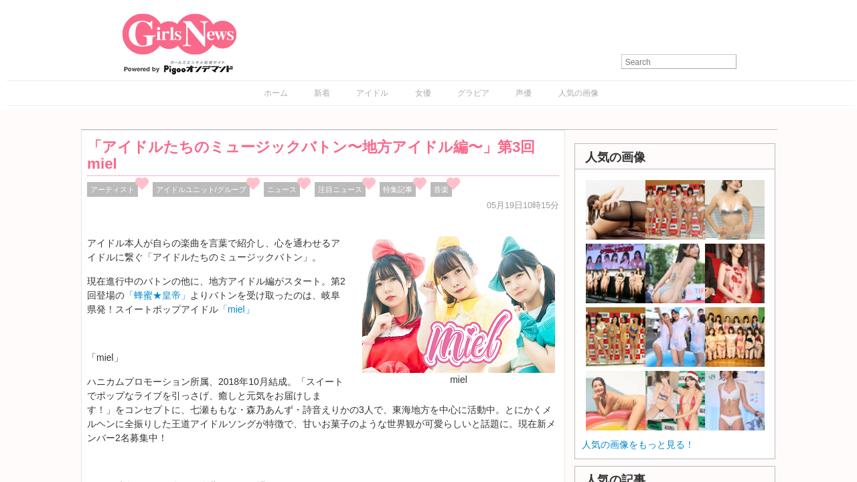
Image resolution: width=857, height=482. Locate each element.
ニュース (282, 189)
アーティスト (112, 189)
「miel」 (236, 309)
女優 (423, 93)
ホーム (276, 93)
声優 (524, 93)
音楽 (441, 189)
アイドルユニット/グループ (201, 189)
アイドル (372, 93)
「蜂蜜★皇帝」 (157, 295)
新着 (322, 93)
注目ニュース (340, 189)
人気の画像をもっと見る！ (638, 444)
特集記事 (397, 189)
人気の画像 (578, 93)
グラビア (473, 93)
